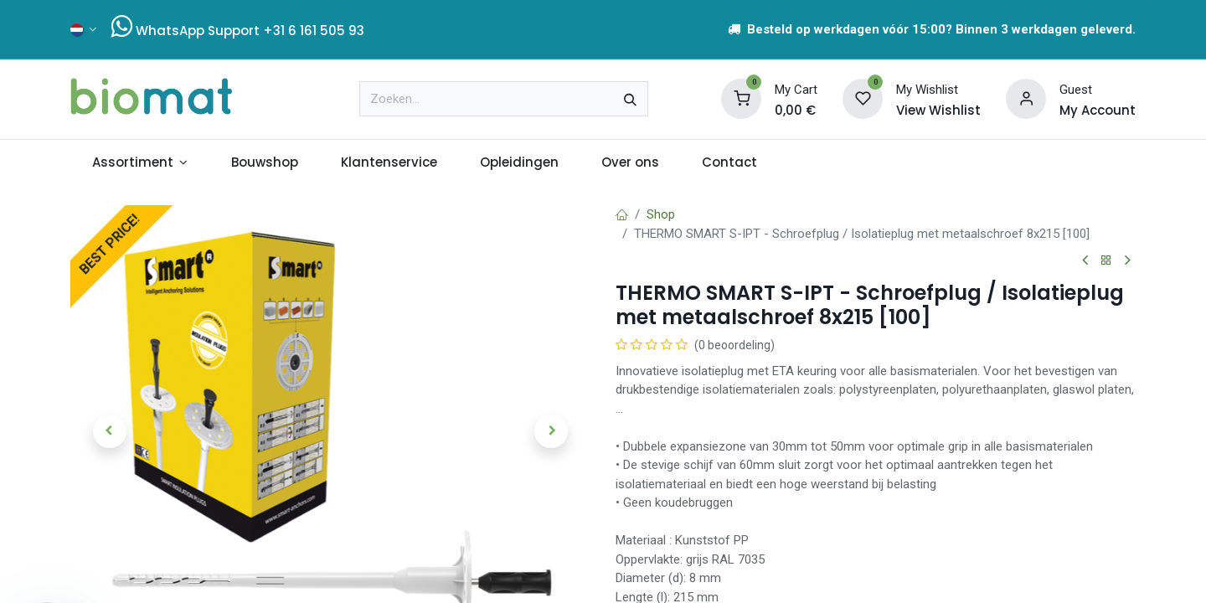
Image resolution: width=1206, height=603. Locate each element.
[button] (109, 431)
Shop (661, 214)
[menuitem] (139, 163)
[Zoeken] (630, 99)
